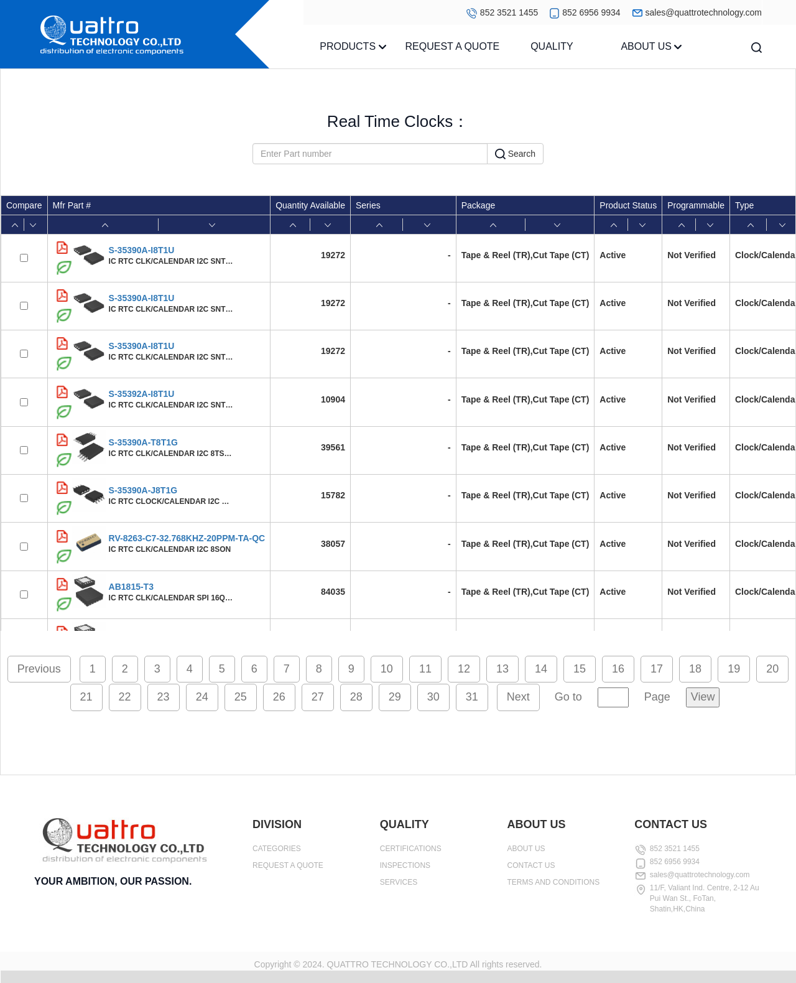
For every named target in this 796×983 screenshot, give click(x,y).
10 (387, 669)
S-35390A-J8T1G (143, 490)
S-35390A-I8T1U (142, 250)
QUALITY (551, 46)
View (703, 697)
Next (518, 697)
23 (163, 697)
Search (515, 154)
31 (472, 697)
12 (464, 669)
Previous (39, 669)
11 (425, 669)
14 (541, 669)
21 (86, 697)
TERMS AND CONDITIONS (553, 882)
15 (579, 669)
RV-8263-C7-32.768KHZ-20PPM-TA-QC (187, 538)
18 (695, 669)
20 (772, 669)
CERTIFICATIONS (411, 848)
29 (395, 697)
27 (318, 697)
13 (502, 669)
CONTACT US (531, 865)
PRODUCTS (353, 46)
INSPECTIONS (405, 865)
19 (734, 669)
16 (618, 669)
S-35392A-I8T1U (142, 394)
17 (656, 669)
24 (202, 697)
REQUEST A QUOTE (452, 46)
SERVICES (398, 882)
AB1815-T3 (131, 587)
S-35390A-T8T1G (143, 442)
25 (240, 697)
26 (279, 697)
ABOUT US (651, 46)
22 (125, 697)
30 (433, 697)
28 (356, 697)
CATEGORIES (276, 848)
